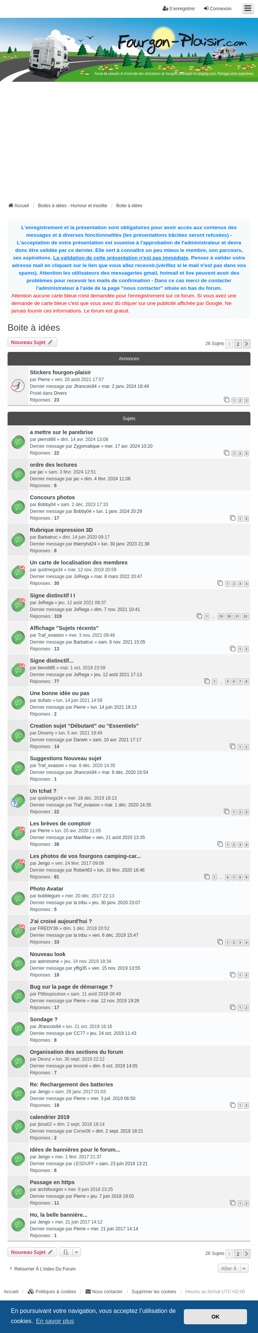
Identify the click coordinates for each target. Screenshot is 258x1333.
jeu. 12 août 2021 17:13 (118, 674)
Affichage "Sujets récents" (64, 628)
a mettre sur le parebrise (61, 432)
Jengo (44, 863)
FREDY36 (48, 928)
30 (229, 616)
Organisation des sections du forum (76, 1052)
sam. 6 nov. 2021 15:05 (122, 642)
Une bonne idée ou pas (60, 693)
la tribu (80, 902)
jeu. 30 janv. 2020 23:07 (116, 902)
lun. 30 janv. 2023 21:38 (125, 544)
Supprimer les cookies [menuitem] (154, 1291)
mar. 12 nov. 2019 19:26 (115, 1000)
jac (41, 472)
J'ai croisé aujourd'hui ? (61, 921)
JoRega (81, 576)
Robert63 (82, 870)
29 (221, 616)
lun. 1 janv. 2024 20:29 (119, 511)
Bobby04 (47, 504)
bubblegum (49, 896)
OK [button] (215, 1317)
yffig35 (80, 968)
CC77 (79, 1033)
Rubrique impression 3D (61, 530)
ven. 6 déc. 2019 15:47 (115, 935)
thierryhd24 (84, 544)
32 (245, 616)
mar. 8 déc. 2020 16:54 (125, 772)
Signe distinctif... (51, 661)
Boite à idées (34, 327)
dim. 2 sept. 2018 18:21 (119, 1131)
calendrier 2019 (50, 1117)
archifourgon (50, 1189)
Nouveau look (47, 954)
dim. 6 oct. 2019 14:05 (115, 1066)
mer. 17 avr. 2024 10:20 (128, 446)
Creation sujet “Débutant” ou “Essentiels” (84, 726)
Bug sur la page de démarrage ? (71, 987)
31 (237, 616)
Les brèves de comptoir (60, 823)
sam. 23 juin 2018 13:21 (123, 1163)
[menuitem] (52, 1291)
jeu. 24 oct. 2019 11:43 (113, 1033)
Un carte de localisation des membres (78, 562)
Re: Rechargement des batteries (71, 1084)
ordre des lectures (53, 465)
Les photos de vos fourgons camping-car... (85, 856)
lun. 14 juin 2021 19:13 (114, 707)
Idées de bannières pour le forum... (75, 1150)
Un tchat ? (43, 791)
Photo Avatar (47, 889)
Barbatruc (48, 537)
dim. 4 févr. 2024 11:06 (107, 478)
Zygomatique (86, 446)
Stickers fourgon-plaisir (60, 372)
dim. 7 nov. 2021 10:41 (117, 609)
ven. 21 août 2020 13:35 (120, 837)
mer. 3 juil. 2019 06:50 (113, 1098)
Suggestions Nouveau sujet (65, 758)
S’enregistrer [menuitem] (179, 8)
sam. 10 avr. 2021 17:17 (117, 739)
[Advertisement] (133, 144)
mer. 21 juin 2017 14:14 (114, 1228)
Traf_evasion (51, 635)
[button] (246, 343)
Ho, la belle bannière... (58, 1215)
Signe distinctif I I (52, 595)
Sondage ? (44, 1019)
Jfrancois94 (84, 386)
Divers (60, 393)
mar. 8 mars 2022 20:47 (118, 576)
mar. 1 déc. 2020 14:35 (128, 805)
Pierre (44, 379)
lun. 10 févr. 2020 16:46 (121, 870)
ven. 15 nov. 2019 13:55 (116, 968)
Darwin (80, 739)
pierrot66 (47, 439)
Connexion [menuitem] (217, 8)
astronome (48, 961)
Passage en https (52, 1182)
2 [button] (237, 344)
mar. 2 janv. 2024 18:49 (125, 386)
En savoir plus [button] (55, 1321)
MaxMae (82, 837)
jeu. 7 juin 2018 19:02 (112, 1196)
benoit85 (46, 667)
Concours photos (52, 497)
